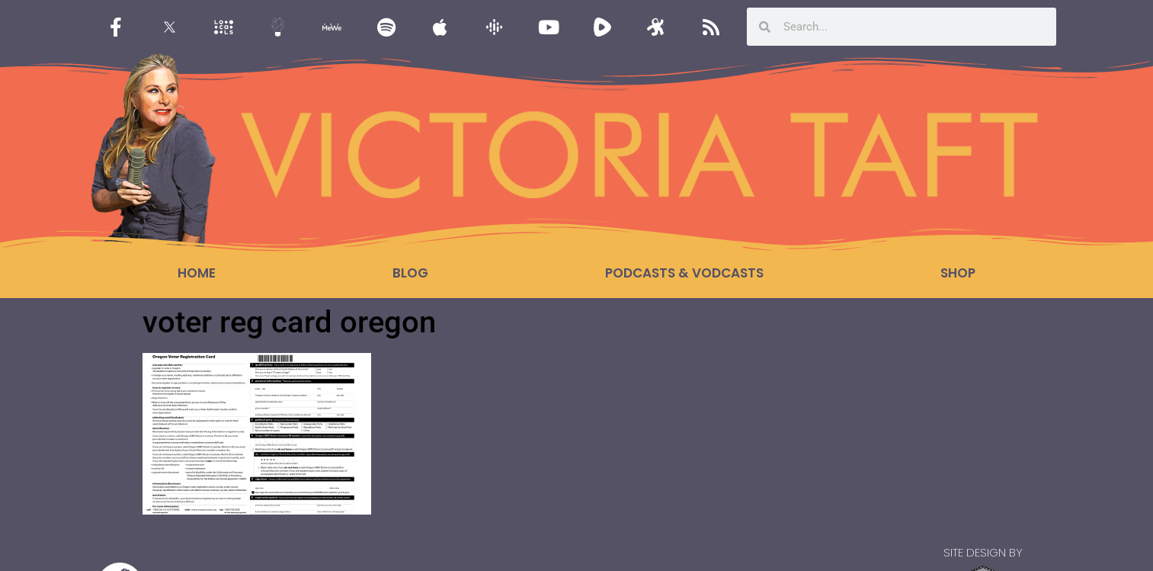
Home (197, 273)
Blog (410, 273)
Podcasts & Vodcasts (684, 273)
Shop (957, 273)
